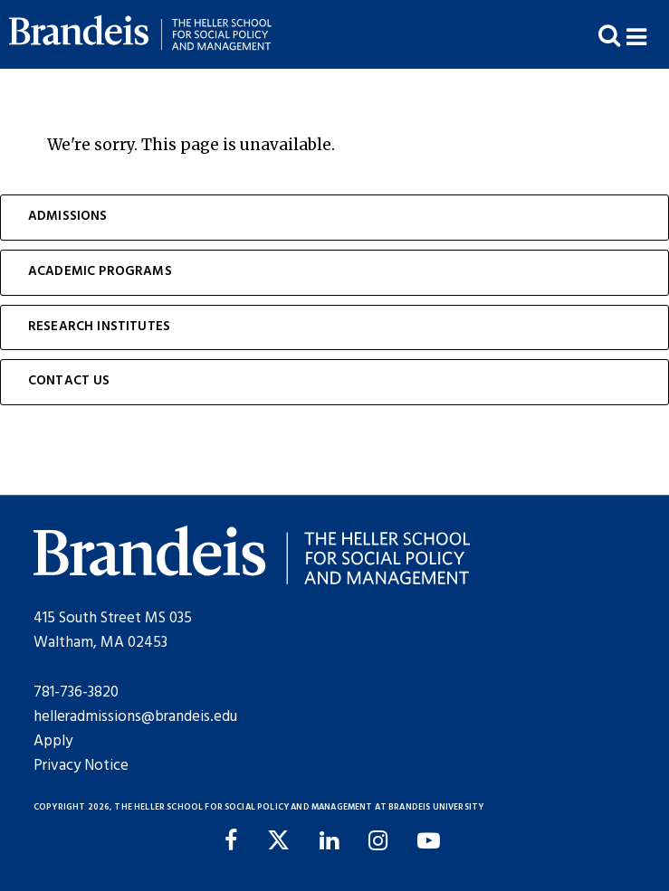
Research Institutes (99, 327)
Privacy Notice (81, 766)
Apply (52, 741)
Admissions (68, 216)
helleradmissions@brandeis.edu (135, 717)
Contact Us (69, 381)
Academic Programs (100, 271)
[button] (647, 35)
